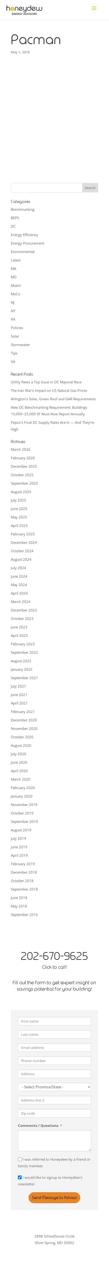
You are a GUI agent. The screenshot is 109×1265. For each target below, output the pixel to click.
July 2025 (18, 500)
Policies (17, 327)
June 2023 (19, 627)
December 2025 (24, 466)
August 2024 (21, 559)
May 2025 (19, 517)
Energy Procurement (27, 243)
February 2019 (23, 863)
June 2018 (19, 897)
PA (13, 319)
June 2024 (19, 576)
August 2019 (21, 830)
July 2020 (18, 753)
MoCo (15, 294)
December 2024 (24, 542)
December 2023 (24, 610)
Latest (15, 260)
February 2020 (23, 787)
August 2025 (21, 491)
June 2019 (19, 847)
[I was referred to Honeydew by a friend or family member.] (20, 1159)
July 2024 (18, 567)
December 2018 (24, 872)
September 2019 (24, 821)
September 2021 (24, 677)
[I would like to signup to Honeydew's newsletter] (20, 1177)
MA (13, 268)
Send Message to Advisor (54, 1197)
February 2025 (23, 534)
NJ (12, 302)
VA (13, 361)
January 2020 (21, 796)
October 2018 (22, 880)
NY (13, 310)
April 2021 (19, 703)
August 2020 (21, 745)
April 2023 (19, 635)
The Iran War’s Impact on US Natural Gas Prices (49, 390)
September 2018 (24, 889)
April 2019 (19, 855)
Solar (15, 336)
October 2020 (22, 737)
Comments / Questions (38, 1125)
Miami (16, 285)
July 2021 (18, 686)
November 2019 (24, 804)
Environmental (23, 251)
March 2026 (20, 449)
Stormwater (20, 344)
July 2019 (18, 838)
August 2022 (21, 660)
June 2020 (19, 762)
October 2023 (22, 618)
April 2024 (19, 593)
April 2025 (19, 525)
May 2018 (19, 906)
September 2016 (24, 914)
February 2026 (23, 457)
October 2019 (22, 813)
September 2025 (24, 483)
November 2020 (24, 728)
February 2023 (23, 644)
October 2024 (22, 551)
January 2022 (21, 669)
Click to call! (54, 967)
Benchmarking (22, 209)
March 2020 (20, 779)
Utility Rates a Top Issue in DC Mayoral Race (46, 382)
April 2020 (19, 770)
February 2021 (23, 711)
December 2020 (24, 720)
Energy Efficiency (24, 234)
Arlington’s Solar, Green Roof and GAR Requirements (53, 399)
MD (13, 277)
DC (13, 226)
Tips (14, 353)
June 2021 (19, 694)
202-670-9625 (54, 956)
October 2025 (22, 474)
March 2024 (20, 601)
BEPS (15, 217)
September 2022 (24, 652)
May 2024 (19, 584)
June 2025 (19, 508)
